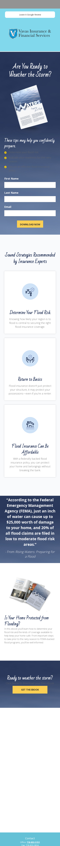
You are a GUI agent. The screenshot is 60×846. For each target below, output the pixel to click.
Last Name (11, 192)
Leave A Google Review (30, 14)
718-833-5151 (33, 842)
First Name (11, 178)
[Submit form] (30, 224)
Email (7, 207)
